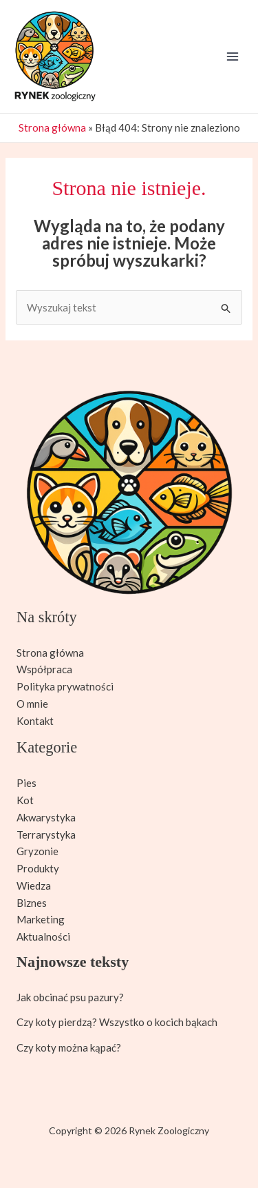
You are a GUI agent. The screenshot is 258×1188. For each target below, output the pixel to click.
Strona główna (52, 127)
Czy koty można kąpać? (69, 1047)
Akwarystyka (46, 817)
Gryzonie (37, 851)
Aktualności (43, 936)
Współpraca (44, 669)
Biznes (32, 903)
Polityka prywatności (65, 686)
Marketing (41, 919)
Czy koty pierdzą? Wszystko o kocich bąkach (117, 1022)
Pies (26, 783)
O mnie (32, 703)
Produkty (38, 868)
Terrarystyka (46, 834)
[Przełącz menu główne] (233, 57)
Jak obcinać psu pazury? (70, 997)
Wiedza (34, 885)
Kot (25, 800)
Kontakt (35, 721)
